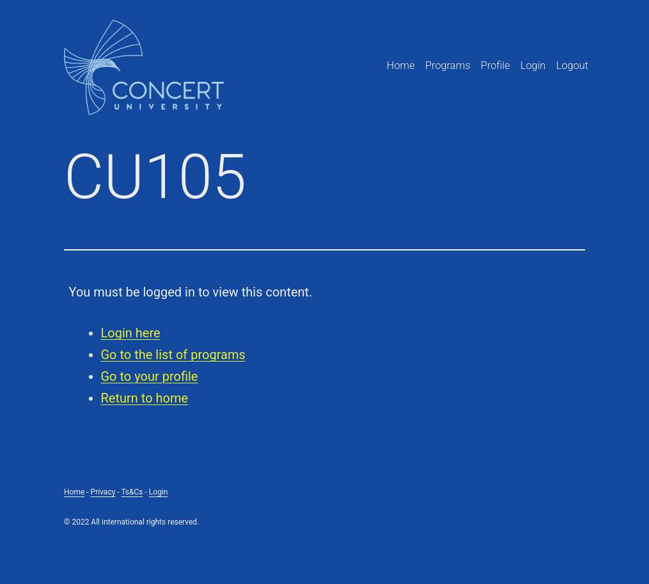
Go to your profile (149, 376)
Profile (495, 65)
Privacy (103, 492)
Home (401, 65)
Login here (130, 333)
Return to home (145, 398)
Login (533, 65)
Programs (448, 65)
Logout (572, 65)
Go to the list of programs (173, 354)
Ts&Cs (132, 492)
